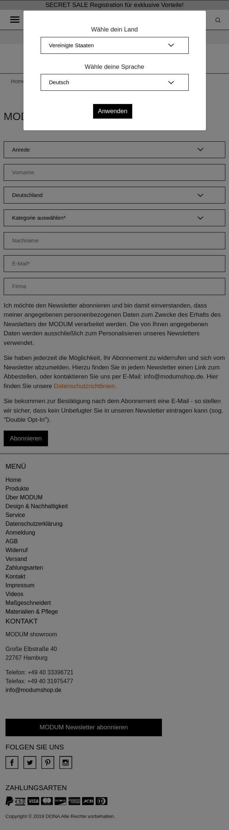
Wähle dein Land (114, 29)
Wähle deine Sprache (114, 66)
